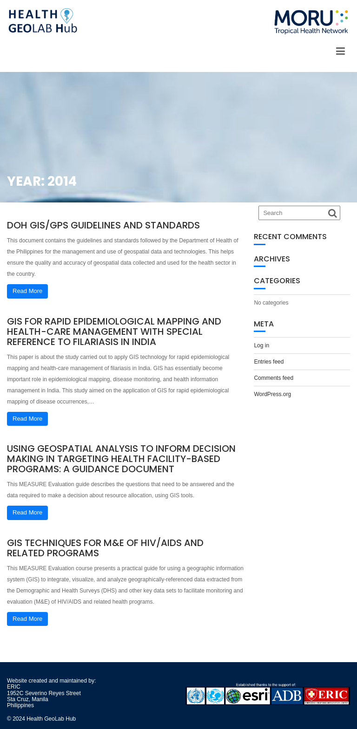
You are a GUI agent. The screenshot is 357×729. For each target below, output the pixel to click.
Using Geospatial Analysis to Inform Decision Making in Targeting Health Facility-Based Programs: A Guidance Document (121, 458)
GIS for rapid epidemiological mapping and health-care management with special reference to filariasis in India (114, 331)
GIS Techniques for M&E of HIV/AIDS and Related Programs (105, 548)
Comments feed (273, 378)
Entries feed (269, 361)
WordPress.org (272, 394)
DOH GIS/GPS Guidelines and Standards (103, 225)
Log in (261, 345)
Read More (27, 290)
